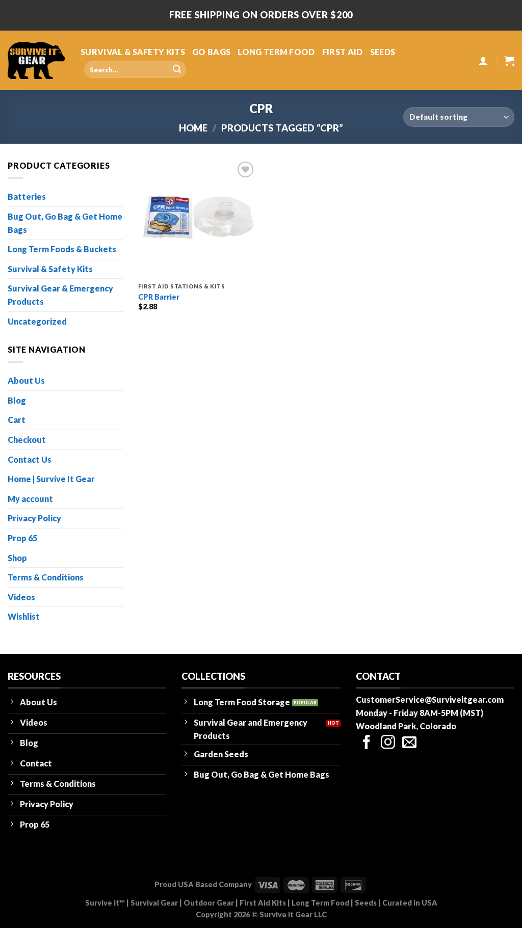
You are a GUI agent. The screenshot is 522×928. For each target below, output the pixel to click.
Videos (21, 597)
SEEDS (383, 52)
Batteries (27, 196)
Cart (16, 420)
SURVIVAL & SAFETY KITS (133, 52)
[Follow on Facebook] (366, 743)
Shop (17, 558)
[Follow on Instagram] (388, 743)
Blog (17, 400)
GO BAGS (211, 52)
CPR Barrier (158, 297)
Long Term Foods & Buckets (62, 249)
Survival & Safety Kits (50, 269)
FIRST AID (342, 52)
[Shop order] (458, 117)
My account (30, 498)
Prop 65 (22, 538)
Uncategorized (37, 321)
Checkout (27, 439)
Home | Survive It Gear (51, 479)
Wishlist (24, 616)
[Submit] (177, 69)
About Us (26, 380)
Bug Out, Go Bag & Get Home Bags (65, 222)
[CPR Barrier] (197, 218)
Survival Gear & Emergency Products (60, 294)
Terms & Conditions (46, 577)
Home (193, 128)
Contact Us (29, 459)
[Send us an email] (409, 743)
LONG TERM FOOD (276, 52)
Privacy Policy (34, 518)
